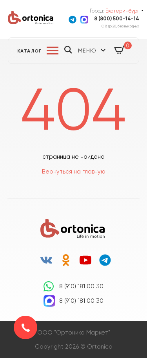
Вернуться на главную (73, 171)
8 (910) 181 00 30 (81, 286)
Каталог (29, 51)
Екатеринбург (122, 11)
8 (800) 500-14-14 (116, 18)
